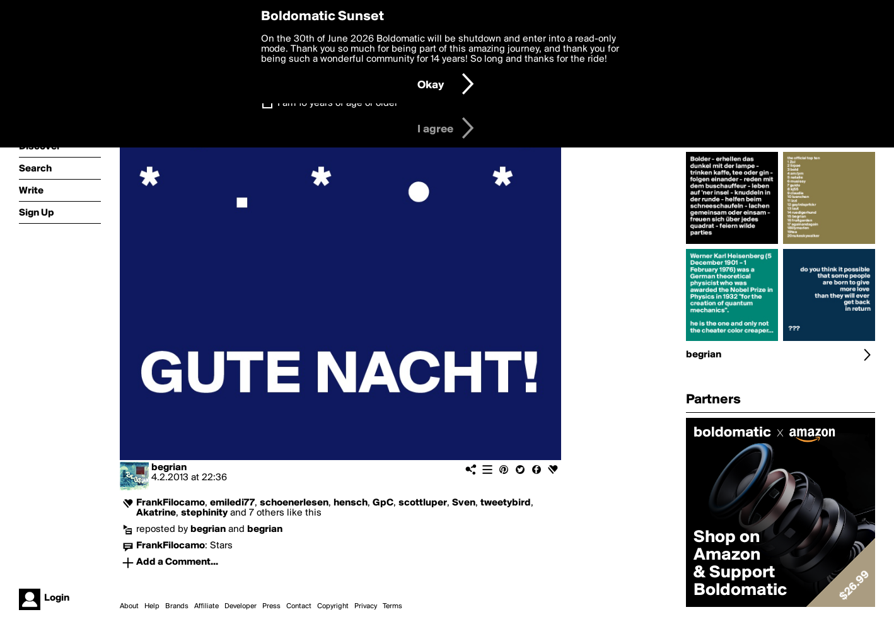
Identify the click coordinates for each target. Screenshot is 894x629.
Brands (177, 606)
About (129, 606)
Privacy (365, 606)
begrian (169, 468)
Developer (240, 606)
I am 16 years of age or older (337, 103)
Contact (298, 606)
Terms (392, 606)
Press (271, 606)
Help (152, 606)
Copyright (333, 606)
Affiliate (206, 606)
